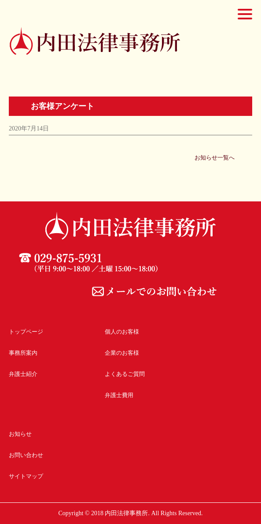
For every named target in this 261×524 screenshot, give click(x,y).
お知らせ (20, 434)
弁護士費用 (119, 395)
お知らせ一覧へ (215, 157)
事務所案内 (23, 352)
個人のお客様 (122, 331)
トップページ (26, 331)
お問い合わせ (26, 455)
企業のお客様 (122, 352)
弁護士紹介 (23, 374)
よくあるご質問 (125, 374)
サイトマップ (26, 476)
